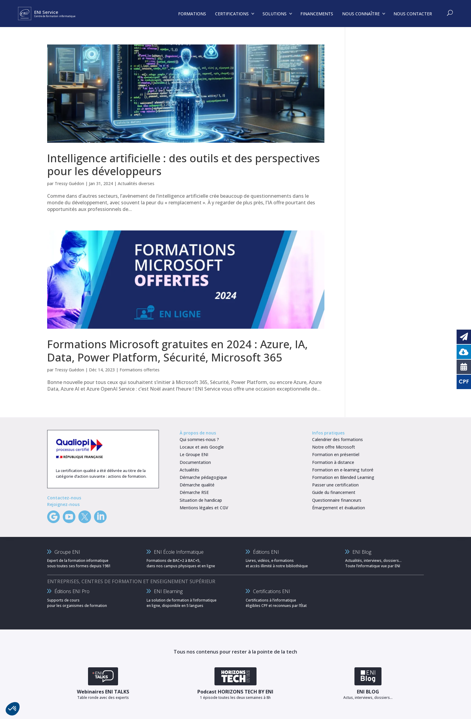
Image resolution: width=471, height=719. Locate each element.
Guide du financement (333, 492)
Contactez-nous (64, 498)
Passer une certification (335, 485)
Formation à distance (333, 462)
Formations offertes (140, 370)
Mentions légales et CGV (204, 507)
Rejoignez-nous (63, 504)
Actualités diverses (136, 183)
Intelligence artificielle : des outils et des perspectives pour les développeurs (183, 164)
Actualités (189, 470)
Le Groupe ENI (194, 454)
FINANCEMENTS (316, 14)
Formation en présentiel (335, 454)
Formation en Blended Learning (343, 477)
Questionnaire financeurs (336, 500)
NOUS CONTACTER (413, 14)
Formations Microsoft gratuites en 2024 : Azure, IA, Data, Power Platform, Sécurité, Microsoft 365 (177, 350)
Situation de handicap (201, 500)
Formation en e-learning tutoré (342, 470)
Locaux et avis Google (202, 447)
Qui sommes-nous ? (199, 439)
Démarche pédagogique (203, 477)
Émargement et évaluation (338, 507)
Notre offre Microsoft (333, 447)
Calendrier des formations (337, 439)
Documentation (195, 462)
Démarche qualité (197, 485)
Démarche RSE (194, 492)
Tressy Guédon (69, 183)
